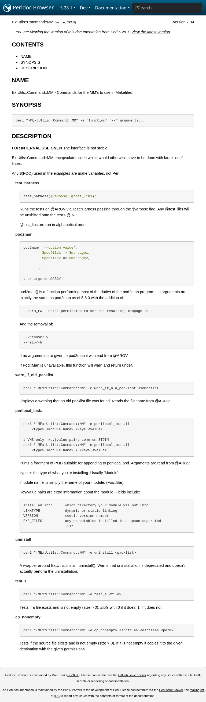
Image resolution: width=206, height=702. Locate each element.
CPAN (71, 22)
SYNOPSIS (30, 62)
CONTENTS (28, 44)
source (60, 22)
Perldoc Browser (28, 8)
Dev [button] (84, 8)
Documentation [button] (110, 8)
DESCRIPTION (33, 68)
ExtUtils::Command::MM (32, 22)
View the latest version (150, 32)
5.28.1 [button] (66, 8)
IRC (57, 695)
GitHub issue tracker (132, 675)
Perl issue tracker (171, 690)
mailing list (197, 690)
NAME (26, 56)
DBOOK (73, 675)
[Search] (167, 8)
